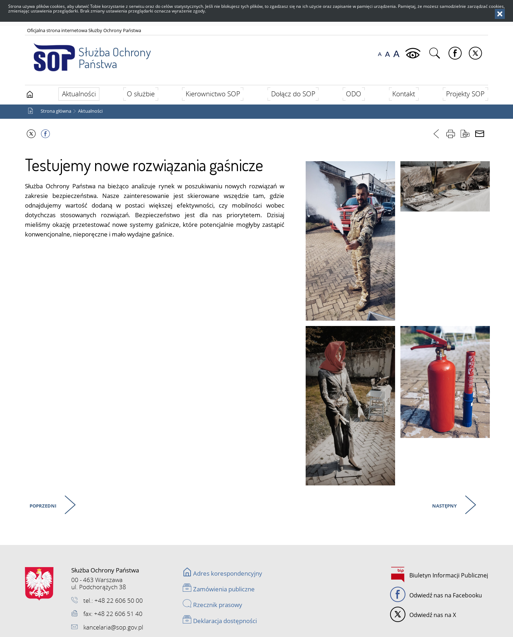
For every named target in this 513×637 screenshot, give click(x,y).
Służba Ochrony (88, 53)
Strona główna (56, 111)
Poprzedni (42, 504)
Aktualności (90, 111)
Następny (443, 504)
